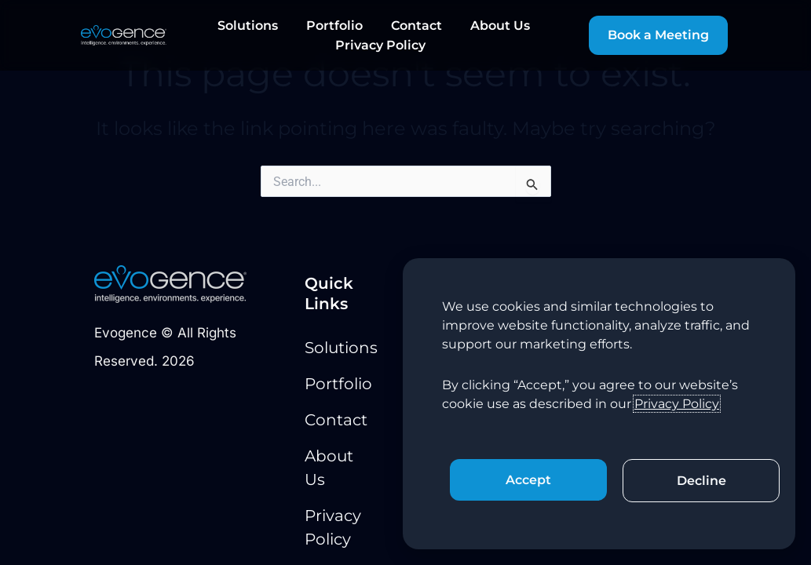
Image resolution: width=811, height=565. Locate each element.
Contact (416, 25)
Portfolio (334, 25)
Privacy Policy (380, 45)
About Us (500, 25)
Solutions (247, 25)
